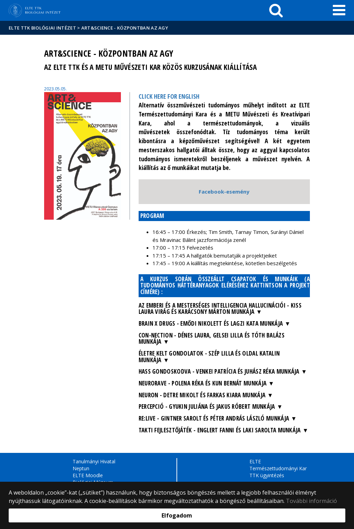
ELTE (255, 461)
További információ (311, 501)
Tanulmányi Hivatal (94, 461)
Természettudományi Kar (278, 468)
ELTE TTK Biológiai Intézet (42, 28)
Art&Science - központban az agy (124, 28)
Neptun (81, 468)
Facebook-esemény (224, 191)
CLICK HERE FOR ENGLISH (169, 96)
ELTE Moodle (88, 475)
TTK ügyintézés (266, 475)
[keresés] (276, 10)
